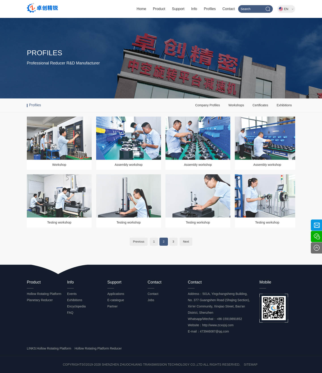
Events (72, 294)
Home (141, 9)
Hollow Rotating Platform (44, 294)
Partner (112, 306)
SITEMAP (250, 364)
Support (178, 9)
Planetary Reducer (40, 300)
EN (289, 9)
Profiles (210, 9)
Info (194, 9)
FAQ (70, 312)
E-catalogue (115, 300)
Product (159, 9)
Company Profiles (207, 105)
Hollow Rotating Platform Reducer (98, 348)
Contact (228, 9)
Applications (115, 294)
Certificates (260, 105)
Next (186, 241)
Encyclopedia (76, 306)
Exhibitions (284, 105)
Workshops (236, 105)
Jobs (151, 300)
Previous (138, 241)
